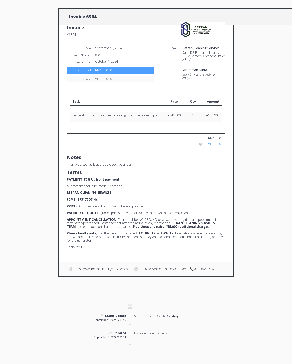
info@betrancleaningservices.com (163, 269)
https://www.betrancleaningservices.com (102, 269)
